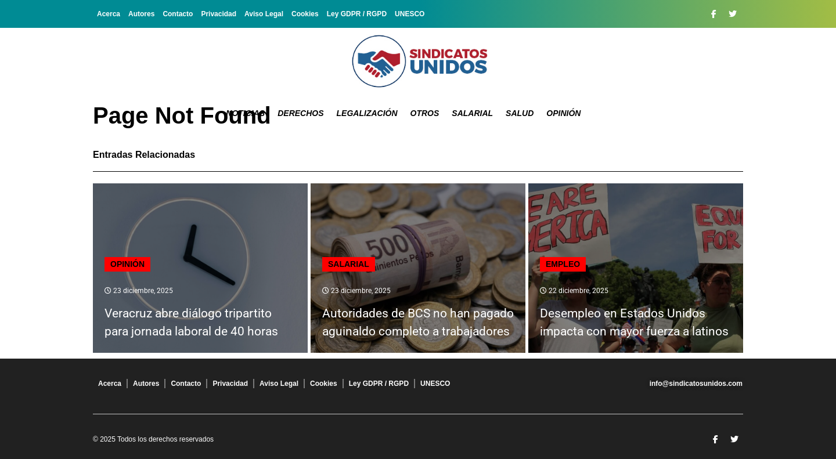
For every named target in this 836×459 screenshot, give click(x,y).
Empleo (563, 264)
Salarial (472, 113)
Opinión (563, 113)
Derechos (300, 113)
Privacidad (218, 14)
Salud (520, 113)
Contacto (178, 14)
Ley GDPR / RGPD (357, 14)
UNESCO (409, 14)
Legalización (367, 113)
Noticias (245, 113)
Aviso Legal (263, 14)
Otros (424, 113)
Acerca (108, 14)
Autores (141, 14)
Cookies (305, 14)
